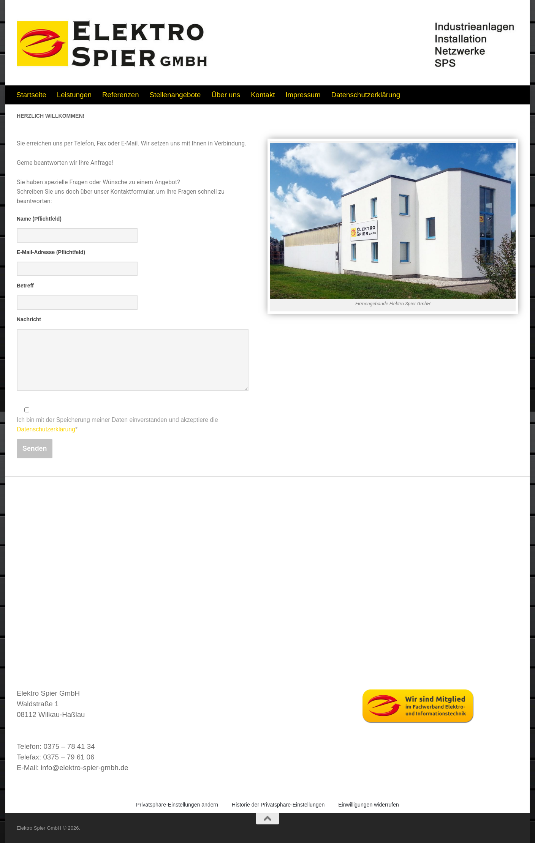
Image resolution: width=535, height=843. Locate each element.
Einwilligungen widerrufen (368, 805)
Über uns (225, 95)
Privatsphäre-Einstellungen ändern (177, 805)
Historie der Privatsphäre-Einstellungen (278, 805)
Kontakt (263, 95)
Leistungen (74, 95)
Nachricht (29, 319)
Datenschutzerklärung (365, 95)
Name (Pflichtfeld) (39, 219)
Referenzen (120, 95)
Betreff (25, 286)
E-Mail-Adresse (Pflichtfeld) (51, 252)
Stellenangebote (175, 95)
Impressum (302, 95)
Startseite (31, 95)
